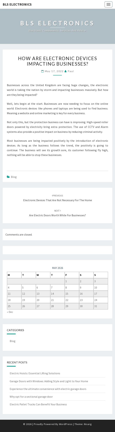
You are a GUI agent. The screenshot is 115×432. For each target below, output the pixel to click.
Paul (71, 71)
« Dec (10, 312)
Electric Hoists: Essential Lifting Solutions (35, 373)
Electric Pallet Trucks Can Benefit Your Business (38, 404)
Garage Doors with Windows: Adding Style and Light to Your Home (49, 381)
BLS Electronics (17, 4)
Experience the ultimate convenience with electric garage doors (48, 389)
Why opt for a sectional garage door (31, 396)
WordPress (65, 424)
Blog (14, 177)
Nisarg (88, 424)
